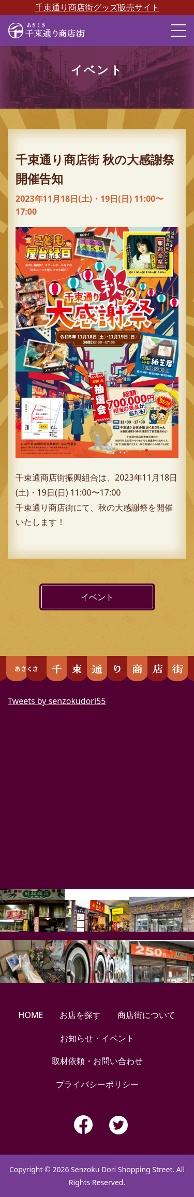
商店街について (146, 1015)
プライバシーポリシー (97, 1084)
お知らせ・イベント (97, 1038)
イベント (97, 597)
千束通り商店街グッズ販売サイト (97, 7)
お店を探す (80, 1015)
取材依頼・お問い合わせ (97, 1061)
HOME (31, 1015)
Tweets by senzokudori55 (57, 701)
